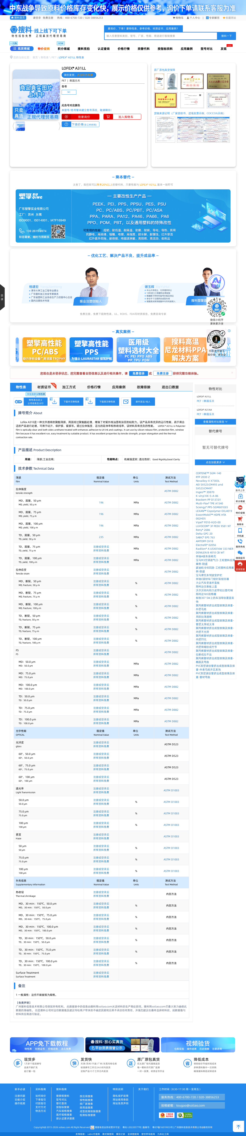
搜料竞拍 (84, 49)
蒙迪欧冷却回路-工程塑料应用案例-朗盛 (215, 569)
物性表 (45, 57)
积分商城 (64, 49)
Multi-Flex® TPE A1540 (209, 503)
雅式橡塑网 (108, 1134)
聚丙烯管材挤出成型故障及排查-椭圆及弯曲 (215, 660)
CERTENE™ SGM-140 (208, 473)
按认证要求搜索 (65, 1118)
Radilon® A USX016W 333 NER (214, 549)
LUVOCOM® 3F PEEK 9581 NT (213, 526)
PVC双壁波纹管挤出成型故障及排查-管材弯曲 (215, 675)
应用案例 (187, 49)
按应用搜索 (86, 1096)
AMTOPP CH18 (204, 541)
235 (101, 537)
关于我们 (143, 1089)
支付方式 (40, 1107)
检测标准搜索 (88, 1115)
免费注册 (48, 18)
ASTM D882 (171, 491)
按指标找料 (165, 49)
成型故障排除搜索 (90, 1111)
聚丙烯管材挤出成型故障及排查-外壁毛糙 (215, 607)
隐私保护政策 (121, 1096)
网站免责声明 (121, 1103)
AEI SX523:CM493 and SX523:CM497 (209, 486)
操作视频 (20, 1103)
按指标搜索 (62, 1107)
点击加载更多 (215, 462)
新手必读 (20, 1089)
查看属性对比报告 (215, 422)
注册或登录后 (101, 547)
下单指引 (40, 1099)
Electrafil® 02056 (206, 545)
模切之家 (120, 1134)
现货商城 (21, 48)
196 (101, 502)
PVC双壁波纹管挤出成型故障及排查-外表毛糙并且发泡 (215, 667)
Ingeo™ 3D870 (205, 492)
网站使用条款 (121, 1099)
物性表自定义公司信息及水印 (36, 401)
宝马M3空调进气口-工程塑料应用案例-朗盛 (215, 562)
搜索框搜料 (62, 1096)
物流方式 (40, 1111)
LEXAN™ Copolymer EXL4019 (214, 511)
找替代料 (144, 49)
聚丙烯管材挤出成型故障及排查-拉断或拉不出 (215, 652)
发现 (224, 49)
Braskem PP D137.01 (208, 500)
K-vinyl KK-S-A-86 (207, 496)
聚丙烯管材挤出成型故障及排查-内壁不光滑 (215, 630)
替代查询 (61, 1103)
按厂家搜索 (86, 1104)
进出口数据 (170, 387)
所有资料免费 (101, 550)
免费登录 (139, 373)
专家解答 (214, 18)
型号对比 (207, 49)
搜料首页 (18, 17)
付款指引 (40, 1103)
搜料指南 (61, 1089)
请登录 (37, 18)
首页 (35, 57)
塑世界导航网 (148, 1134)
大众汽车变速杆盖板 (208, 583)
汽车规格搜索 (64, 1111)
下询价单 (79, 124)
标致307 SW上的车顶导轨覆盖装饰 (215, 599)
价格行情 (124, 49)
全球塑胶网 (133, 1134)
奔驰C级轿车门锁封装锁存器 (212, 579)
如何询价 (40, 1096)
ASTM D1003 (171, 790)
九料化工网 (163, 1134)
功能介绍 (20, 1099)
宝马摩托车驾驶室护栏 (209, 575)
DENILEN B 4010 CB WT (210, 552)
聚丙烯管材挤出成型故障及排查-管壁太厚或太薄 (215, 622)
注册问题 (20, 1096)
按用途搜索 (86, 1107)
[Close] (232, 373)
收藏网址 (229, 18)
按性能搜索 (86, 1100)
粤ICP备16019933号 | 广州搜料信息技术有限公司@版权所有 (182, 1127)
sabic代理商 (93, 1134)
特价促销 (44, 49)
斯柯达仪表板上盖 (206, 586)
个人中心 (193, 18)
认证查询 (104, 49)
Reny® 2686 (203, 530)
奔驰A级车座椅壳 (206, 556)
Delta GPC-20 (204, 534)
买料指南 (40, 1089)
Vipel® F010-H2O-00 (208, 522)
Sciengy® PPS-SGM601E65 (212, 507)
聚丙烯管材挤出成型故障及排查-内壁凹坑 (215, 637)
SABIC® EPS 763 (205, 537)
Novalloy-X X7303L (208, 481)
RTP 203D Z (203, 477)
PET (53, 57)
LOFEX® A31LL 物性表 (71, 57)
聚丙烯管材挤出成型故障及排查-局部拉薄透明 (215, 615)
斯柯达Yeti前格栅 (206, 594)
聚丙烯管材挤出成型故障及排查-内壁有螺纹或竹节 (215, 645)
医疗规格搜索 (64, 1115)
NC (69, 92)
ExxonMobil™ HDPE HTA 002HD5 (211, 516)
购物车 (178, 18)
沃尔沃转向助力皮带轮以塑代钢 (214, 590)
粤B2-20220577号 (132, 1127)
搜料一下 (226, 36)
